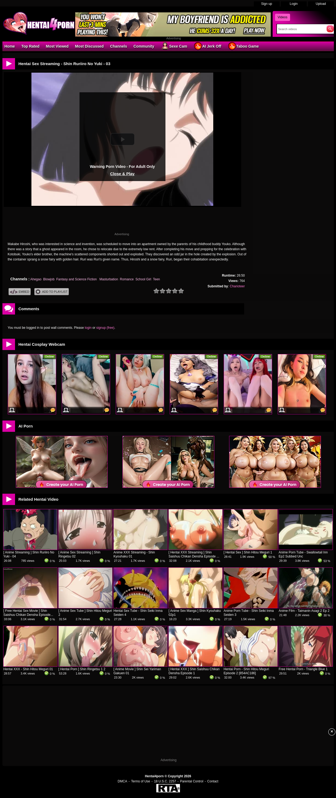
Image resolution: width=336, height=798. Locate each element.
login (88, 328)
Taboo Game (243, 46)
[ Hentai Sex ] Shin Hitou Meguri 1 (248, 552)
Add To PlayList (52, 291)
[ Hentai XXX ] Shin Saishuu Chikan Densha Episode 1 (194, 671)
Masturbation (108, 279)
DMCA (122, 781)
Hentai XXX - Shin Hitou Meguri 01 (28, 669)
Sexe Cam (174, 46)
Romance (126, 279)
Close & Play (122, 173)
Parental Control (191, 781)
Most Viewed (57, 46)
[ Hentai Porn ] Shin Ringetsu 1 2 (82, 669)
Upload (321, 4)
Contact (212, 781)
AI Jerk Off (207, 46)
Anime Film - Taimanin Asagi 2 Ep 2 (304, 611)
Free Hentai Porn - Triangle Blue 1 (303, 669)
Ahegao (35, 279)
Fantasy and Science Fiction (77, 279)
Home (10, 46)
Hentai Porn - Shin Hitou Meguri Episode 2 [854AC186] (246, 671)
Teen (156, 279)
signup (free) (105, 328)
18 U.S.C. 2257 (165, 781)
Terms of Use (140, 781)
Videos (282, 17)
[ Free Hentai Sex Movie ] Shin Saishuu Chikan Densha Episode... (28, 613)
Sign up (266, 4)
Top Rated (30, 46)
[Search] (300, 29)
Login (294, 4)
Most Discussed (89, 46)
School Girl (143, 279)
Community (143, 46)
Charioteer (237, 286)
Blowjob (49, 279)
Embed (19, 292)
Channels (118, 46)
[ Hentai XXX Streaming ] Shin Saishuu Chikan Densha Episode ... (194, 554)
